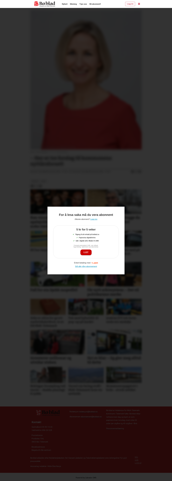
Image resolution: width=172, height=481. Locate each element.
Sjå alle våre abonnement (86, 266)
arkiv (43, 181)
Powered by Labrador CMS (86, 478)
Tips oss (83, 4)
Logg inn (130, 4)
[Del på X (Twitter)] (136, 171)
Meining (73, 4)
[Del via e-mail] (139, 171)
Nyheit (64, 4)
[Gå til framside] (45, 4)
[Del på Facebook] (132, 171)
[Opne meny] (139, 4)
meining (34, 181)
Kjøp (86, 252)
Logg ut (138, 463)
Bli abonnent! (95, 4)
